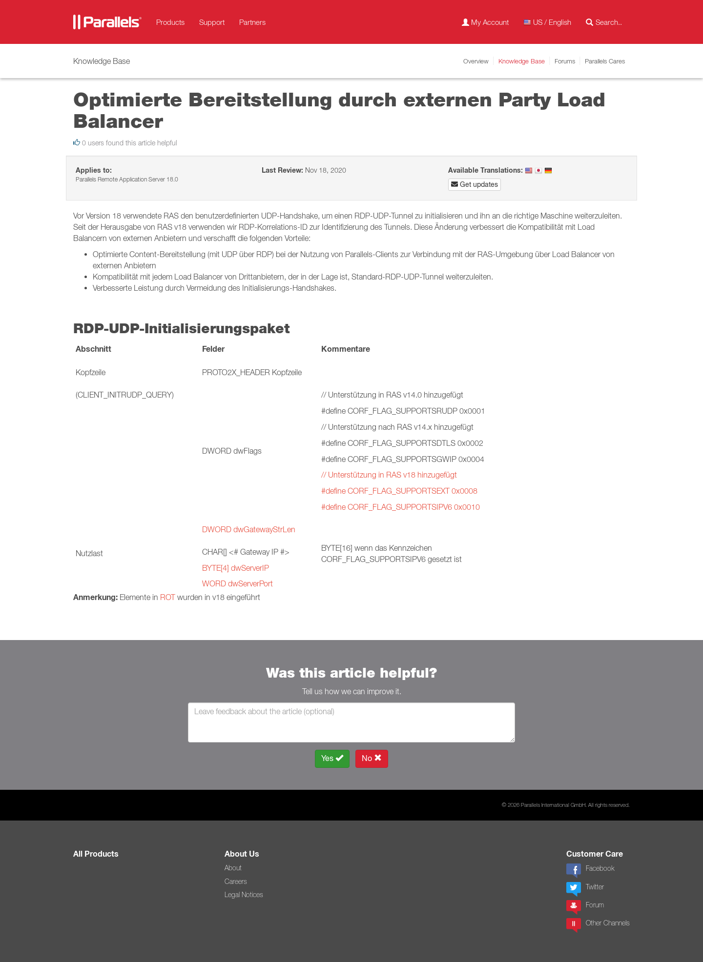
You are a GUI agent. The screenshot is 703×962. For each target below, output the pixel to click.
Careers (236, 881)
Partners (252, 22)
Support (212, 22)
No (372, 758)
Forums (565, 61)
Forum (585, 907)
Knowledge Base (521, 61)
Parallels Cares (605, 61)
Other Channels (598, 925)
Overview (476, 61)
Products (170, 22)
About (233, 868)
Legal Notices (244, 895)
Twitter (585, 889)
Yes (332, 758)
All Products (96, 854)
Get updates (474, 184)
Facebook (590, 870)
